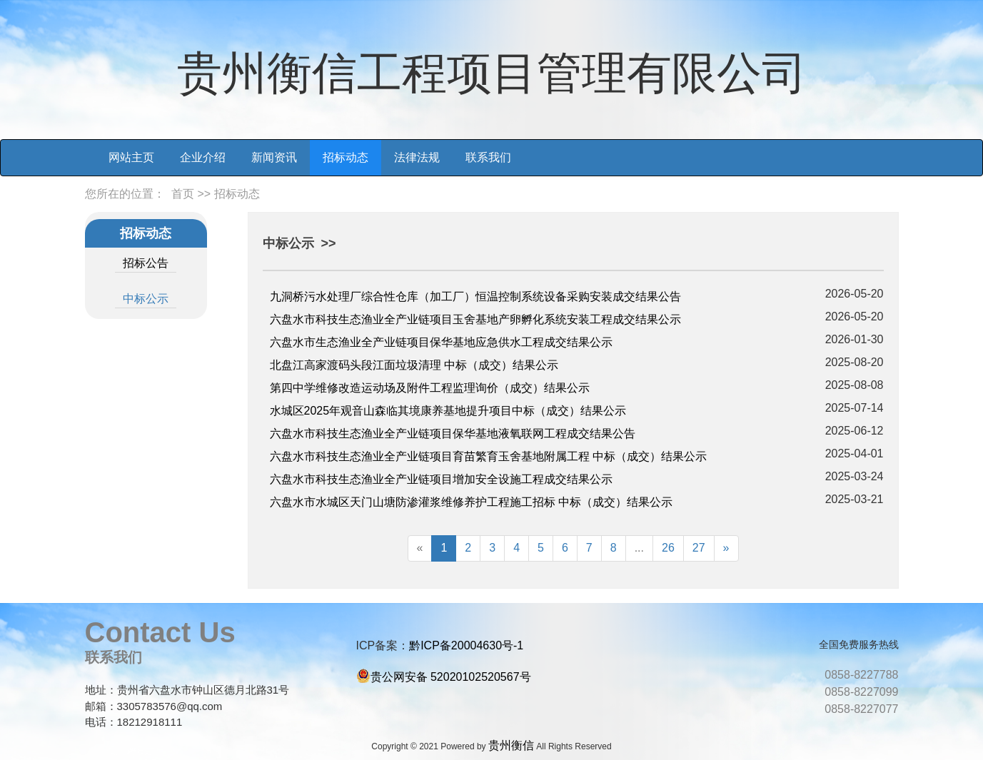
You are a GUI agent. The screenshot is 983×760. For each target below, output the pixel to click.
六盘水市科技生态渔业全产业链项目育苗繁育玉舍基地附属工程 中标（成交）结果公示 (488, 456)
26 (668, 548)
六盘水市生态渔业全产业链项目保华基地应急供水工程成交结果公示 (441, 342)
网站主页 (131, 157)
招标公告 (145, 263)
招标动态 (345, 157)
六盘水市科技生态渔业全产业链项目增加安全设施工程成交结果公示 (441, 479)
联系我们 (488, 157)
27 (698, 548)
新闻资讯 (274, 157)
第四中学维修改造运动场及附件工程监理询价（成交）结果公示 (430, 388)
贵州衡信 (511, 745)
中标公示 (145, 299)
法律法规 (417, 157)
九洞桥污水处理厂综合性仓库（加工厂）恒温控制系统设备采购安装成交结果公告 (475, 296)
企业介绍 (203, 157)
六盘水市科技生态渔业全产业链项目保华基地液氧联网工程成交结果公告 (452, 433)
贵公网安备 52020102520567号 (450, 677)
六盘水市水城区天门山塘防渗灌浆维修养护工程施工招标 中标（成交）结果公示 (471, 502)
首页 (182, 194)
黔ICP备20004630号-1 (466, 645)
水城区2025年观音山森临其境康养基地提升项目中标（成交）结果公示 (448, 411)
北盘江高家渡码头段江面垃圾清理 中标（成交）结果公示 (414, 365)
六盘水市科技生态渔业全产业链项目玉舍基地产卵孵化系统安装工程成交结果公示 (475, 319)
